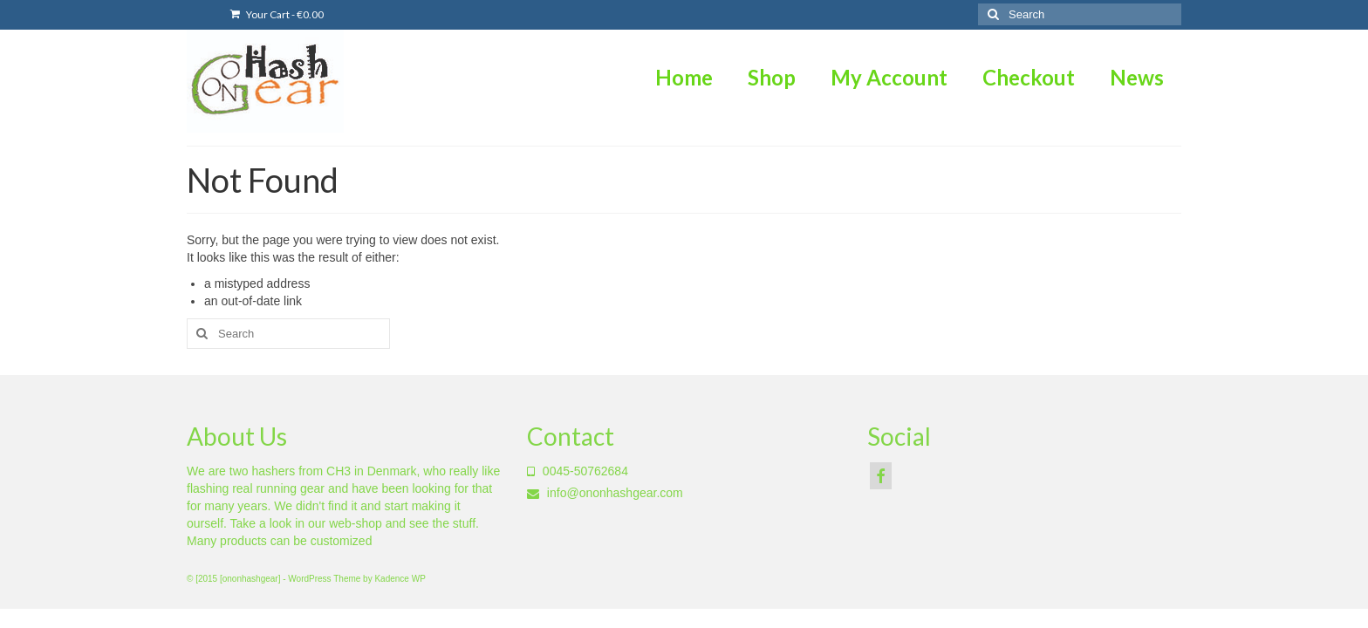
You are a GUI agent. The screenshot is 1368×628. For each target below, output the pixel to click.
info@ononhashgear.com (605, 493)
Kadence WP (399, 579)
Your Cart (277, 14)
